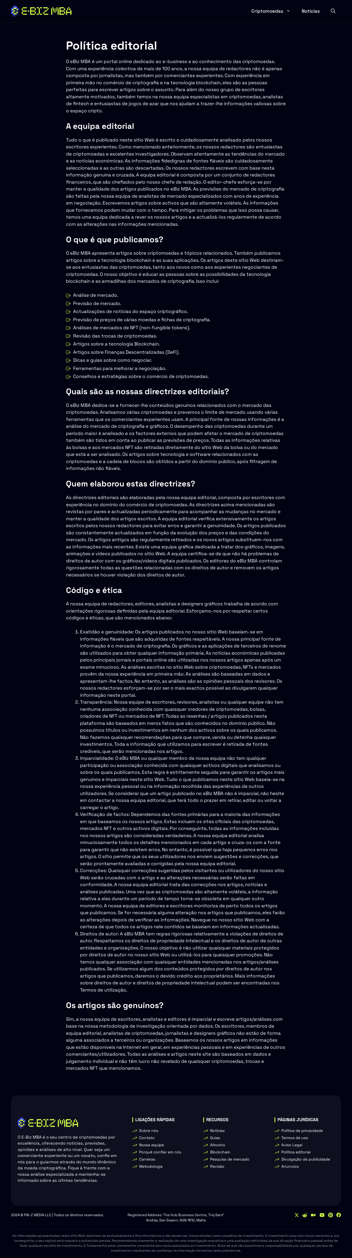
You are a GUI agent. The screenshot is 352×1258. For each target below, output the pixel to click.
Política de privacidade (302, 1130)
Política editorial (295, 1152)
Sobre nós (148, 1130)
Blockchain (220, 1152)
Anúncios (290, 1166)
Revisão (217, 1166)
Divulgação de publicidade (305, 1159)
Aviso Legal (291, 1144)
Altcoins (217, 1144)
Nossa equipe (151, 1144)
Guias (215, 1137)
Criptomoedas (273, 11)
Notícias (311, 11)
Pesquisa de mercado (229, 1159)
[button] (333, 11)
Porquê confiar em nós (160, 1152)
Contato (147, 1137)
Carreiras (147, 1159)
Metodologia (151, 1166)
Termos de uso (294, 1137)
